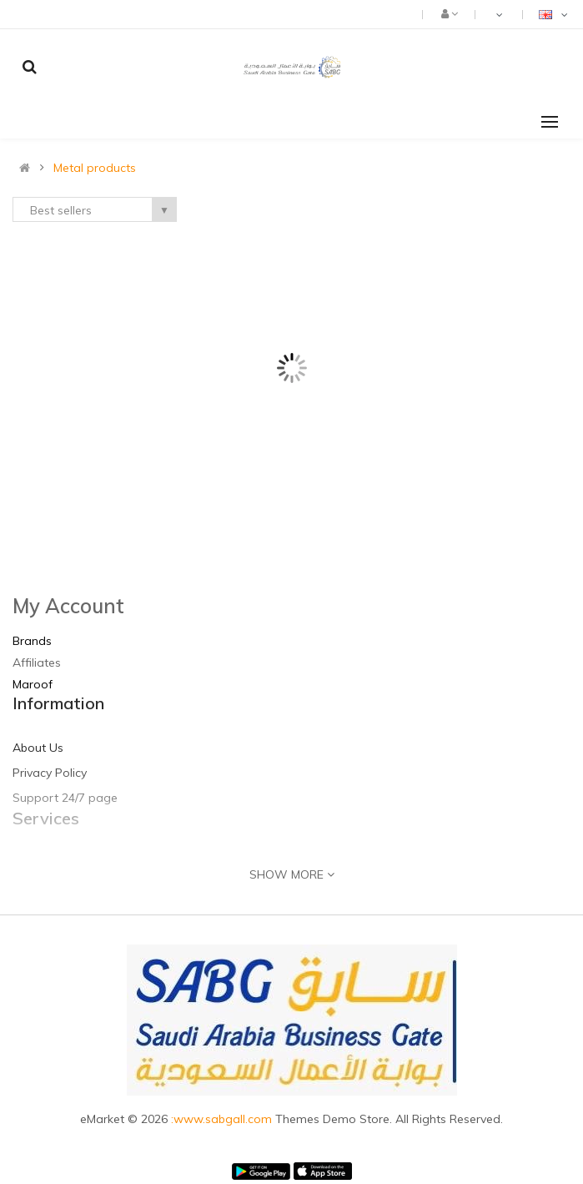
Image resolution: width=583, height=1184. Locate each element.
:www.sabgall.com (223, 1118)
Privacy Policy (50, 772)
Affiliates (37, 662)
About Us (38, 747)
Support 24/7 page (65, 797)
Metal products (94, 168)
